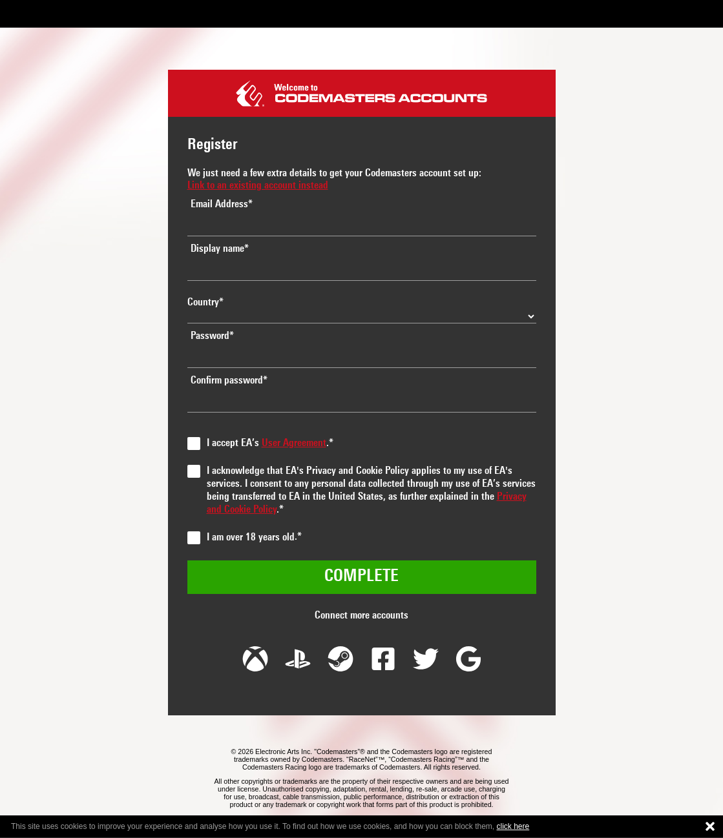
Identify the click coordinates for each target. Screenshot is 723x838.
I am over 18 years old (251, 538)
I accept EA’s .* (270, 443)
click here (513, 826)
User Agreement (294, 443)
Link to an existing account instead (257, 186)
